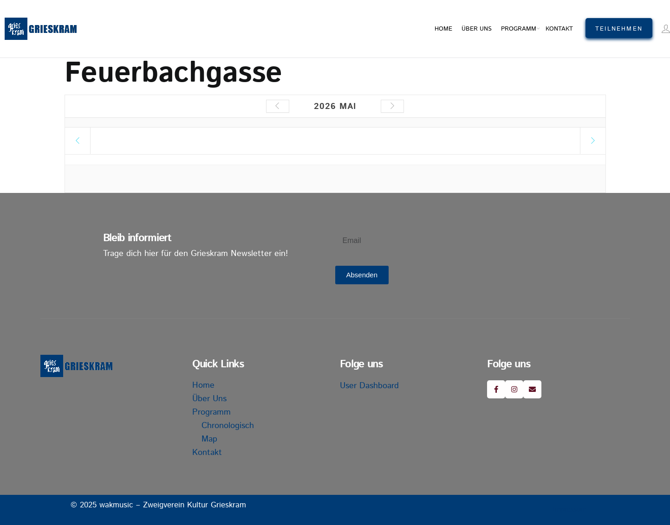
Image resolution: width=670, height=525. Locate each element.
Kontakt (559, 29)
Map (209, 439)
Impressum (569, 509)
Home (443, 29)
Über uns (477, 29)
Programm (518, 29)
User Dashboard (369, 386)
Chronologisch (228, 426)
